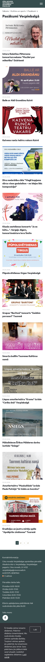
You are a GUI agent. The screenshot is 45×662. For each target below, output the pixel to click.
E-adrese (7, 575)
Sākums (5, 11)
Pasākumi (32, 11)
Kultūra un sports (18, 11)
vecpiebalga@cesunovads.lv (13, 570)
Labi (35, 629)
